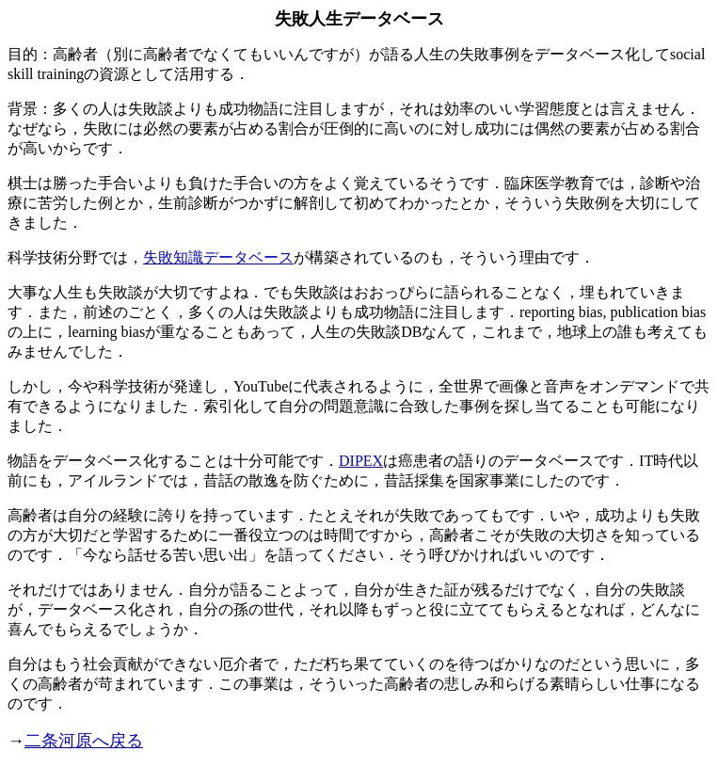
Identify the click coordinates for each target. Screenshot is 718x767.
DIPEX (361, 461)
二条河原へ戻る (83, 740)
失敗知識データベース (218, 257)
